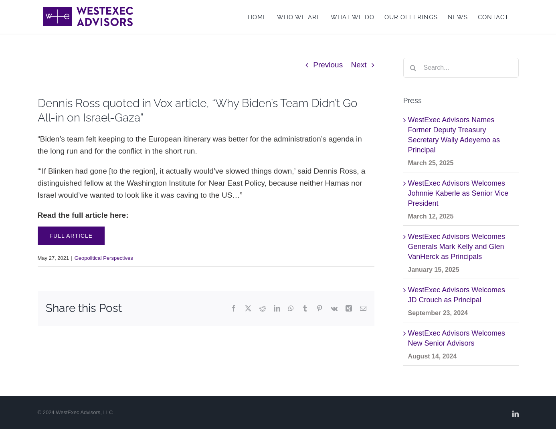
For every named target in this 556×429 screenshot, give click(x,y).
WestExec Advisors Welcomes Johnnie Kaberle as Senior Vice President (458, 193)
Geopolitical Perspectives (104, 258)
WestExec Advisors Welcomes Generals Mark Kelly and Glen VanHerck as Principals (456, 247)
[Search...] (461, 68)
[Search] (413, 68)
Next (358, 65)
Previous (328, 65)
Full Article (71, 236)
